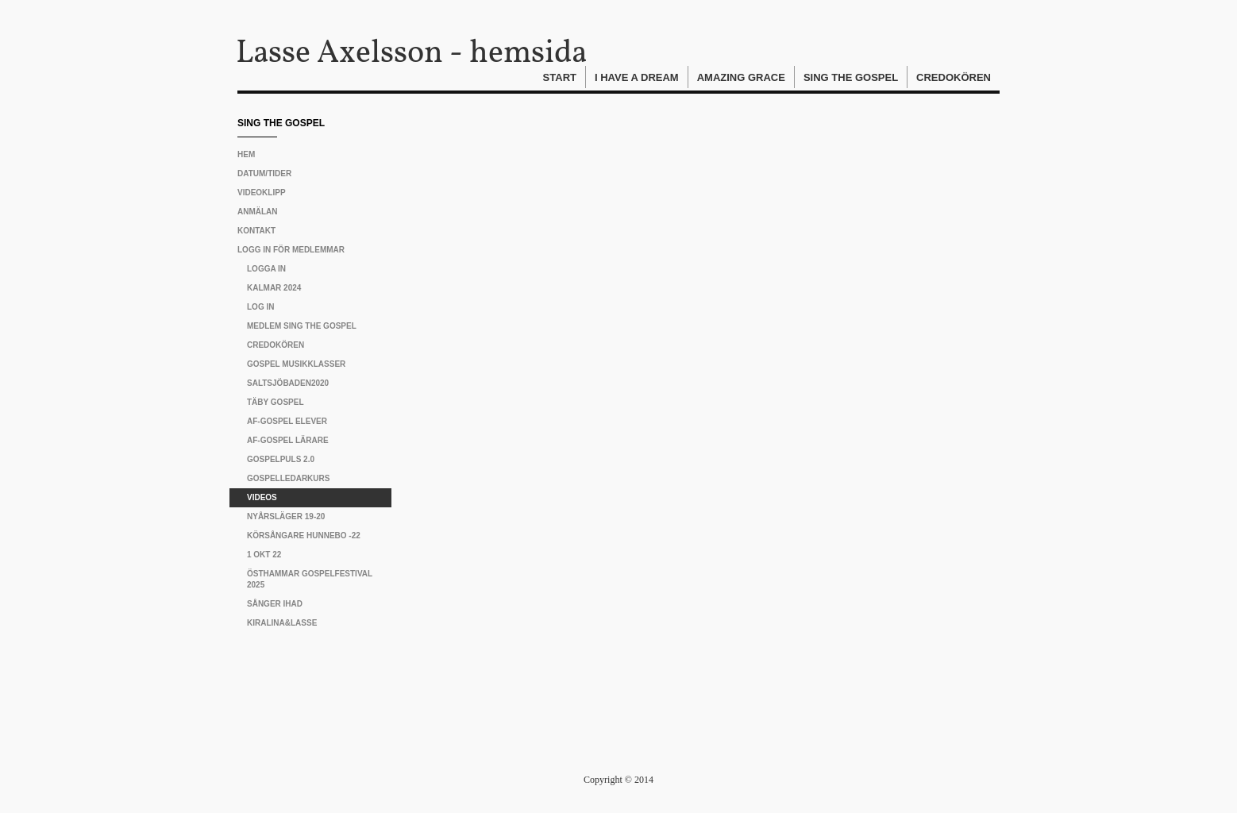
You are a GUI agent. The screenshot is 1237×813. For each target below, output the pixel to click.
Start (559, 77)
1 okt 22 (264, 554)
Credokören (953, 77)
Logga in (266, 268)
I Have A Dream (637, 77)
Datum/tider (264, 173)
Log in (260, 306)
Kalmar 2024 (274, 287)
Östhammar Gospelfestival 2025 (309, 579)
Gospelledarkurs (288, 478)
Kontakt (256, 230)
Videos (262, 497)
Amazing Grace (741, 77)
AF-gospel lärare (288, 440)
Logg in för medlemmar (291, 249)
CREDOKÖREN (275, 345)
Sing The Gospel (850, 77)
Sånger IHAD (275, 603)
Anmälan (257, 211)
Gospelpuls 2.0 (280, 459)
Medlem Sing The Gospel (301, 326)
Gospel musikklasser (296, 364)
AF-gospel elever (287, 421)
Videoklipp (261, 192)
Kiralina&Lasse (282, 622)
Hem (246, 154)
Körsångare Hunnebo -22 (303, 535)
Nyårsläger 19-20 (286, 516)
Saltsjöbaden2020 (288, 383)
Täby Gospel (275, 402)
